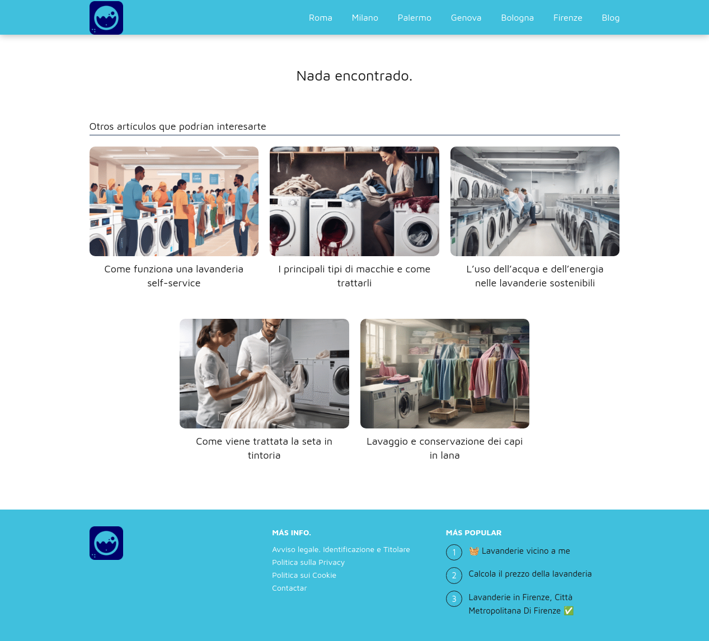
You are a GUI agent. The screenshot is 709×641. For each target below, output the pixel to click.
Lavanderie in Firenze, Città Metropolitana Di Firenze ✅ (521, 603)
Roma (320, 17)
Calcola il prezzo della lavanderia (530, 573)
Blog (611, 17)
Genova (466, 17)
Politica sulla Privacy (308, 562)
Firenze (568, 17)
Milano (365, 17)
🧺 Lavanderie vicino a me (519, 550)
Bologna (517, 17)
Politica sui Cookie (304, 574)
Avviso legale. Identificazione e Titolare (341, 549)
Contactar (289, 587)
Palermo (414, 17)
